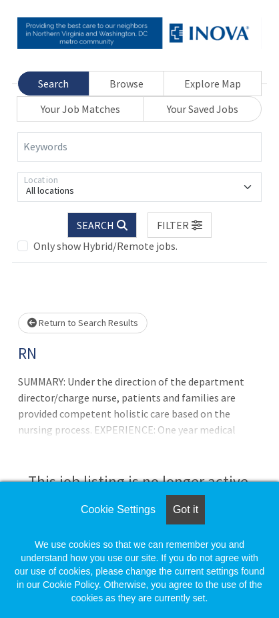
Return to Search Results (82, 323)
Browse (126, 83)
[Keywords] (139, 147)
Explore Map (212, 83)
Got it (185, 509)
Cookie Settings (118, 509)
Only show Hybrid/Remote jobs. (105, 246)
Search (53, 83)
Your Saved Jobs (202, 109)
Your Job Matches (80, 109)
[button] (180, 225)
